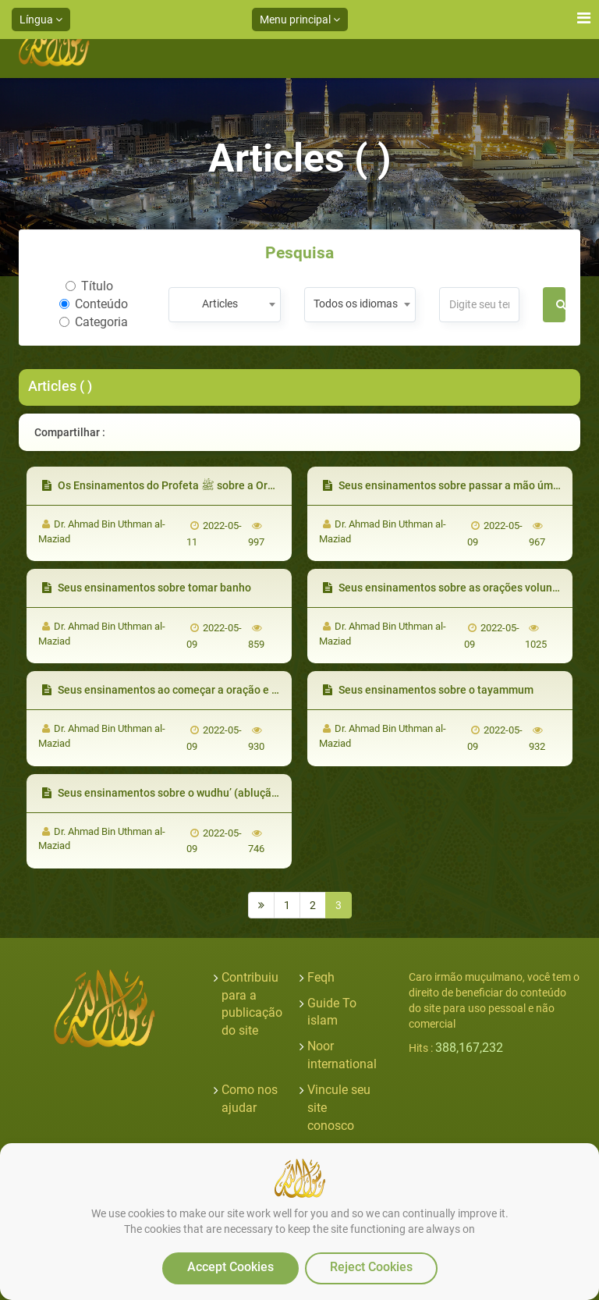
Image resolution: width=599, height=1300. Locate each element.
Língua (40, 19)
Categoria (93, 321)
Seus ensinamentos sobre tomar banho (146, 587)
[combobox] (224, 304)
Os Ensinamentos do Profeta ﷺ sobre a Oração (167, 485)
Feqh (321, 977)
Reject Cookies (371, 1266)
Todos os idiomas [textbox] (356, 303)
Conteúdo (93, 304)
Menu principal (300, 19)
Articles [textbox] (220, 303)
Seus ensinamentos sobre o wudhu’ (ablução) (162, 793)
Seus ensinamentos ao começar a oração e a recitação (184, 690)
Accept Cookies (230, 1266)
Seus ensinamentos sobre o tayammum (428, 690)
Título (89, 286)
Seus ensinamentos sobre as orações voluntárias (452, 587)
